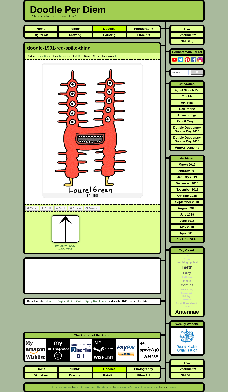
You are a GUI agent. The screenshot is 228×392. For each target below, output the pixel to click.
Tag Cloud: (187, 250)
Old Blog (187, 41)
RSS (111, 387)
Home (41, 28)
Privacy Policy (78, 387)
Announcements (187, 147)
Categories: (186, 84)
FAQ (187, 28)
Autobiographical (187, 262)
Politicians (187, 277)
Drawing (75, 35)
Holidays (187, 296)
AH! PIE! (187, 102)
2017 (79, 56)
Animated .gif (187, 115)
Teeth (187, 267)
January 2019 (187, 177)
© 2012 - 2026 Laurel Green (62, 387)
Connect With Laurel (187, 52)
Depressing (187, 289)
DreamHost (172, 387)
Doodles (109, 28)
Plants (187, 280)
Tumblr (187, 96)
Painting (109, 35)
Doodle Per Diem (68, 9)
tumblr (75, 28)
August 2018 (187, 208)
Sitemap (105, 387)
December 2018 (187, 183)
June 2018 (187, 220)
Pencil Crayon (187, 121)
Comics (187, 285)
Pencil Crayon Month (187, 303)
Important (187, 300)
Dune (187, 256)
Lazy (187, 273)
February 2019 (187, 171)
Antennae (187, 312)
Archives (98, 387)
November (64, 56)
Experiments (187, 35)
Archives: (187, 158)
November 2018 (187, 189)
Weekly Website (187, 324)
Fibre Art (143, 35)
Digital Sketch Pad (69, 301)
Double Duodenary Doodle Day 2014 (187, 129)
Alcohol (186, 259)
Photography (143, 28)
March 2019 (187, 164)
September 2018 (187, 202)
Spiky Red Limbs (96, 301)
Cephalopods (187, 293)
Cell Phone (187, 109)
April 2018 (187, 233)
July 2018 (187, 214)
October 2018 (187, 196)
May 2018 (187, 227)
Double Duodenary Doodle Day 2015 (187, 139)
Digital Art (41, 35)
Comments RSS (120, 387)
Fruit (187, 306)
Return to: (65, 247)
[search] (179, 72)
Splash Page (89, 387)
